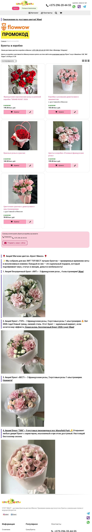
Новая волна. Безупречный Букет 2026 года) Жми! (49, 327)
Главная (3, 41)
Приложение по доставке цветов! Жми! (22, 19)
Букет (14, 514)
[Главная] (11, 504)
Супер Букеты (30, 529)
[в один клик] (30, 112)
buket (6, 514)
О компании (6, 529)
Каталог (33, 13)
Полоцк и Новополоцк (29, 8)
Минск (16, 8)
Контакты (46, 13)
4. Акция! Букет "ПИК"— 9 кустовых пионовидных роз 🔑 (38, 430)
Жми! (81, 271)
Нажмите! (7, 380)
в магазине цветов (58, 54)
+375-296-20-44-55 (58, 5)
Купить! (16, 112)
